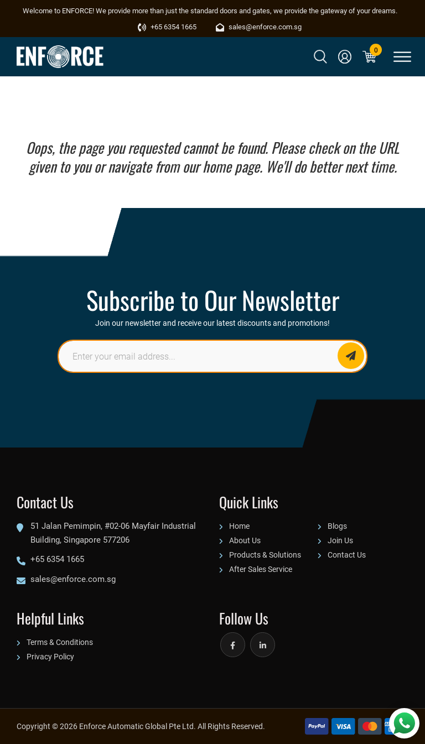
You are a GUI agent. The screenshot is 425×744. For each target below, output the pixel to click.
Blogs (337, 526)
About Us (245, 540)
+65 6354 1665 (167, 27)
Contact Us (347, 554)
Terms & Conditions (60, 642)
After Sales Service (260, 569)
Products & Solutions (265, 554)
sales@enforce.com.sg (259, 27)
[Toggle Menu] (402, 56)
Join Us (340, 540)
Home (239, 526)
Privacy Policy (50, 656)
